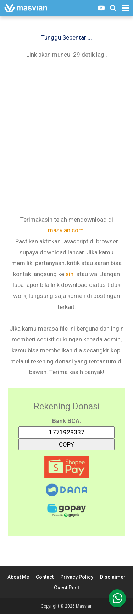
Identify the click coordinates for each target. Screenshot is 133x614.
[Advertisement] (66, 136)
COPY (66, 443)
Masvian (84, 606)
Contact (45, 577)
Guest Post (66, 587)
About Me (18, 577)
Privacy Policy (76, 577)
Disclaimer (113, 577)
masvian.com (66, 230)
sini (70, 274)
